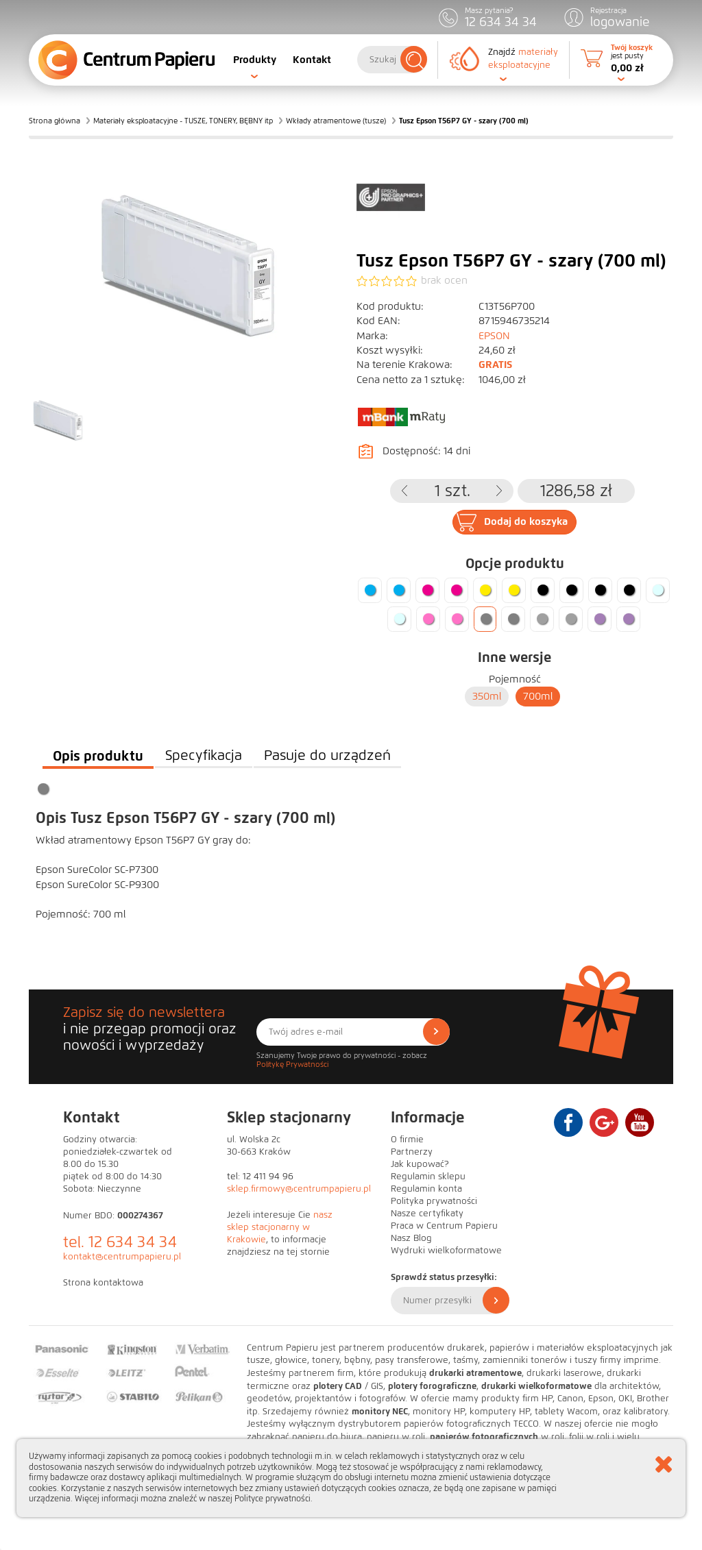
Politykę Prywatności (292, 1064)
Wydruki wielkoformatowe (446, 1250)
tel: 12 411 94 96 (260, 1176)
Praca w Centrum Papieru (444, 1225)
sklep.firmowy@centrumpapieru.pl (299, 1188)
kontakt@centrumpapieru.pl (122, 1256)
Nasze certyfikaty (427, 1213)
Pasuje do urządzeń (327, 755)
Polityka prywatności (434, 1201)
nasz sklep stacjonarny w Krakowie (279, 1227)
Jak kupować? (420, 1164)
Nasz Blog (411, 1238)
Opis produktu (98, 756)
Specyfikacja (203, 755)
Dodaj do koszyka (526, 521)
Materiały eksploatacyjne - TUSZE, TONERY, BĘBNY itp (183, 120)
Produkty (254, 59)
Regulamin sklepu (428, 1176)
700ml (538, 696)
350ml (486, 696)
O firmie (407, 1139)
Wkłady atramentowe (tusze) (336, 120)
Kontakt (312, 59)
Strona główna (54, 120)
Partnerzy (412, 1151)
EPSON (494, 336)
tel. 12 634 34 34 (120, 1242)
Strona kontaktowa (103, 1282)
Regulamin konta (426, 1188)
